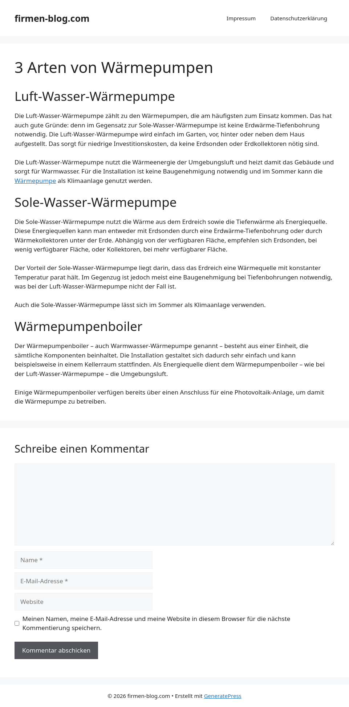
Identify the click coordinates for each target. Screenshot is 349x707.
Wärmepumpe (35, 180)
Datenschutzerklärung (298, 18)
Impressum (241, 18)
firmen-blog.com (52, 18)
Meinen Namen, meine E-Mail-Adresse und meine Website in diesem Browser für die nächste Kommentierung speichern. (157, 623)
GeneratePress (223, 695)
